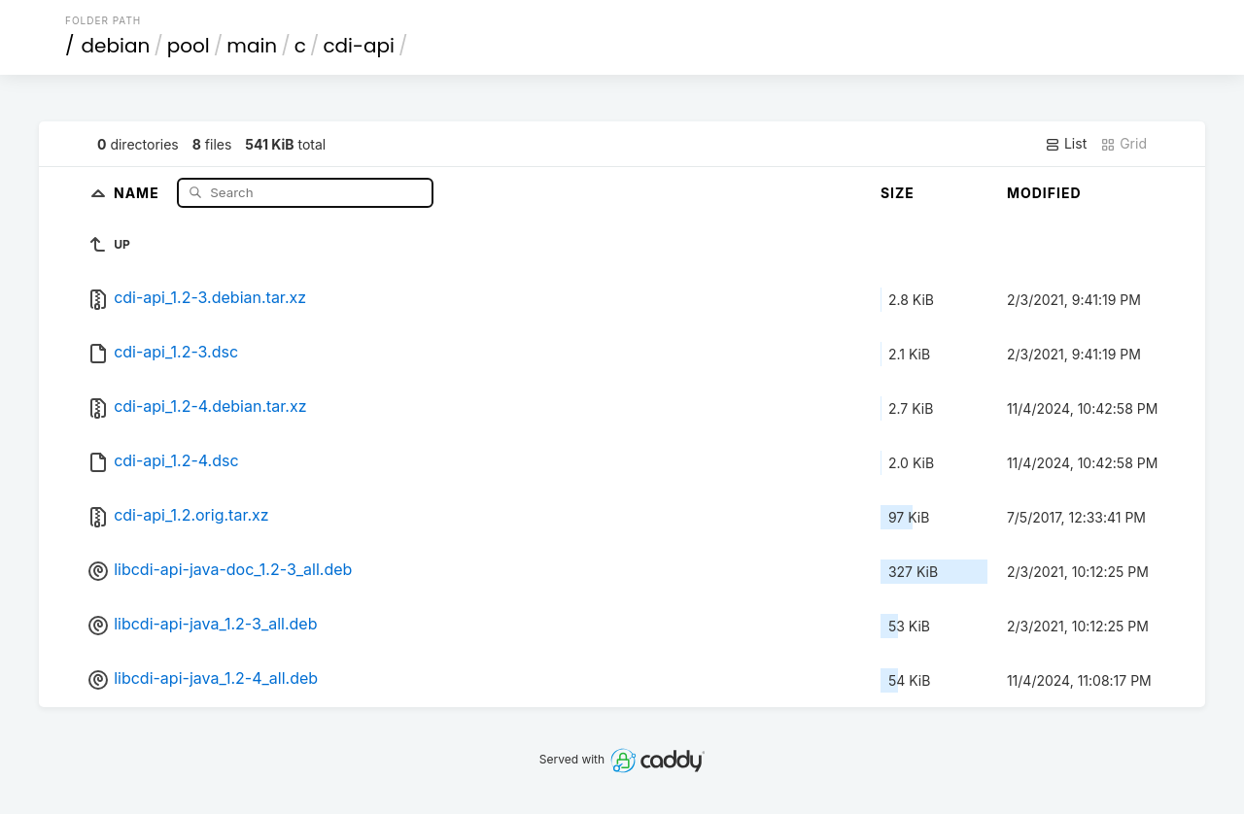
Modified (1044, 193)
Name (138, 192)
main (251, 45)
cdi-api (359, 45)
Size (898, 193)
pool (188, 45)
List (1066, 144)
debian (116, 45)
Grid (1123, 144)
